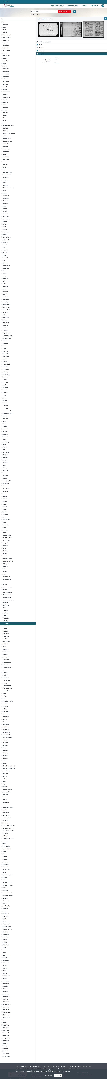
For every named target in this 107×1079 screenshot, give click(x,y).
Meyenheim (6, 556)
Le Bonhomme (6, 488)
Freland (4, 273)
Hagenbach (5, 330)
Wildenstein (6, 1014)
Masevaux (5, 545)
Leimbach (5, 491)
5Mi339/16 (6, 613)
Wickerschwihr (6, 1004)
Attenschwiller (6, 55)
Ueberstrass (6, 937)
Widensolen (6, 1007)
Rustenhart (5, 810)
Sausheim (5, 833)
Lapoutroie (5, 475)
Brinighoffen (6, 159)
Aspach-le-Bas (6, 48)
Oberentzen (6, 677)
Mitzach (5, 569)
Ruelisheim (5, 804)
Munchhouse (6, 605)
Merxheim (5, 550)
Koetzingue (5, 462)
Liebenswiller (6, 499)
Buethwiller (5, 167)
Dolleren (5, 208)
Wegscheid (5, 991)
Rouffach (5, 799)
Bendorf (5, 86)
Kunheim (5, 468)
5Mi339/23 (6, 628)
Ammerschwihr (7, 35)
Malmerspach (6, 540)
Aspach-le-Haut (7, 50)
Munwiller (5, 644)
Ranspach (5, 740)
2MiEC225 (6, 631)
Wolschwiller (6, 1040)
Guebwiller (5, 312)
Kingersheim (6, 452)
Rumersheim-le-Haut (8, 807)
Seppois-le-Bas (6, 846)
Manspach (5, 543)
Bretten (4, 154)
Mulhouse (5, 602)
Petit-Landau (6, 714)
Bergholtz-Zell (6, 97)
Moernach (5, 571)
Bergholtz (5, 99)
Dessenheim (6, 198)
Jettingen (5, 431)
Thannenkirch (6, 924)
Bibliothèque (94, 5)
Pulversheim (6, 724)
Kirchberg (5, 455)
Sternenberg (6, 900)
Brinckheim (5, 156)
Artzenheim (6, 45)
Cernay (4, 182)
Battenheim (6, 79)
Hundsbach (5, 405)
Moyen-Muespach (7, 592)
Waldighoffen (6, 976)
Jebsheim (5, 429)
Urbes (4, 947)
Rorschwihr (5, 794)
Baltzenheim (6, 71)
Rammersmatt (6, 732)
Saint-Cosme (6, 815)
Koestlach (5, 460)
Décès (2, 22)
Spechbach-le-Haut (7, 885)
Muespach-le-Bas (7, 597)
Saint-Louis (5, 820)
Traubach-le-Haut (7, 929)
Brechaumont (6, 149)
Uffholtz (5, 942)
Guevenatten (6, 317)
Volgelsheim (6, 968)
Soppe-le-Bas (6, 867)
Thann (4, 921)
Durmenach (6, 216)
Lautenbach (6, 483)
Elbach (4, 226)
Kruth (4, 465)
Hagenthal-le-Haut (7, 335)
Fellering (5, 252)
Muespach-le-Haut (7, 595)
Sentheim (5, 843)
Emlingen (5, 229)
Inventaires (84, 5)
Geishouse (5, 286)
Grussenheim (6, 307)
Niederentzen (6, 659)
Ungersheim (6, 944)
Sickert (4, 854)
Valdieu (4, 952)
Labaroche (5, 470)
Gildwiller (5, 294)
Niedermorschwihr (7, 667)
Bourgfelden (6, 143)
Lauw (4, 486)
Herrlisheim (6, 369)
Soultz (4, 872)
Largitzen (5, 478)
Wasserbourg (6, 983)
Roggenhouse (6, 784)
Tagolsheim (5, 916)
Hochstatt (5, 387)
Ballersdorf (5, 66)
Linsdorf (5, 509)
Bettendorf (5, 107)
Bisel (4, 123)
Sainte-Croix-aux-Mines (9, 825)
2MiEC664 (6, 639)
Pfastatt (5, 719)
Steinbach (5, 890)
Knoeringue (5, 457)
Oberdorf (5, 675)
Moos (4, 582)
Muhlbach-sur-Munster (8, 600)
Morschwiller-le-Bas (8, 587)
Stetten (4, 903)
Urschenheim (6, 950)
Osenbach (5, 706)
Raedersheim (6, 729)
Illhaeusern (5, 418)
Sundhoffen (6, 913)
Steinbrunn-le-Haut (8, 895)
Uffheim (5, 939)
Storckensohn (6, 906)
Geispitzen (5, 289)
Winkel (4, 1022)
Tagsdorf (5, 919)
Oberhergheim (6, 680)
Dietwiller (5, 206)
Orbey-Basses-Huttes (8, 701)
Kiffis (4, 449)
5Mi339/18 (6, 618)
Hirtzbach (5, 382)
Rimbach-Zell (6, 771)
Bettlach (5, 110)
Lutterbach (5, 530)
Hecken (4, 346)
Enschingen (5, 232)
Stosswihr (5, 908)
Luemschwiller (6, 519)
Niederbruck (6, 657)
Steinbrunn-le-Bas (7, 893)
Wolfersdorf (6, 1035)
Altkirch (5, 32)
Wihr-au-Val (6, 1009)
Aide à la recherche (36, 14)
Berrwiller (5, 105)
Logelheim (5, 514)
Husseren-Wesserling (8, 413)
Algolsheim (5, 24)
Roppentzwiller (6, 792)
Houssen (5, 400)
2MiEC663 (6, 636)
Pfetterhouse (6, 722)
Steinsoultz (5, 898)
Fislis (4, 260)
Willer (4, 1020)
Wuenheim (5, 1043)
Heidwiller (5, 351)
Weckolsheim (6, 989)
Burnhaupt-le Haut (7, 175)
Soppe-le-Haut (6, 869)
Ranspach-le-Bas (7, 735)
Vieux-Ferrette (6, 955)
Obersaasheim (6, 690)
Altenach (5, 27)
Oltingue (5, 696)
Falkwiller (5, 245)
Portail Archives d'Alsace (57, 5)
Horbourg (5, 398)
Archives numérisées (72, 5)
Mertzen (5, 548)
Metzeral (5, 553)
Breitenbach (6, 151)
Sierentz (5, 856)
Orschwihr (5, 703)
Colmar (4, 190)
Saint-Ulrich (6, 823)
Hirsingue (5, 379)
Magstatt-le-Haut (7, 538)
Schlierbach (5, 836)
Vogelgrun (5, 965)
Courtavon (5, 193)
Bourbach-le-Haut (7, 141)
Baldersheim (6, 61)
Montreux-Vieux (7, 579)
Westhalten (5, 999)
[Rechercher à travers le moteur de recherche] (45, 11)
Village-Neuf (6, 960)
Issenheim (5, 426)
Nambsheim (6, 649)
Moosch (5, 584)
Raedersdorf (6, 727)
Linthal (4, 512)
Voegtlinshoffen (7, 963)
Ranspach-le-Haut (7, 737)
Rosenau (5, 797)
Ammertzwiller (6, 37)
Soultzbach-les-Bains (8, 874)
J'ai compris (58, 1075)
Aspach (4, 53)
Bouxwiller (5, 146)
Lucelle (4, 517)
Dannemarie (6, 195)
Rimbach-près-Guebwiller (9, 766)
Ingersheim (5, 423)
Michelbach (5, 563)
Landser (5, 473)
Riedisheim (5, 758)
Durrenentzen (6, 219)
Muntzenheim (6, 641)
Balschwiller (6, 68)
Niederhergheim (7, 662)
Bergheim (5, 94)
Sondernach (6, 862)
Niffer (4, 670)
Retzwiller (5, 750)
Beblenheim (6, 81)
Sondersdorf (6, 864)
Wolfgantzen (6, 1038)
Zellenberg (5, 1048)
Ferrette (5, 255)
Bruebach (5, 162)
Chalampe (5, 185)
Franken (5, 271)
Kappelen (5, 436)
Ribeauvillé (5, 753)
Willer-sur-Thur (6, 1017)
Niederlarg (5, 665)
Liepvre (4, 504)
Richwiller (5, 755)
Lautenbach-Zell (7, 480)
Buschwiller (5, 177)
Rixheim (5, 776)
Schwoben (5, 841)
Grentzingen (6, 302)
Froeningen (5, 278)
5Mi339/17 (6, 615)
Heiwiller (5, 361)
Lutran (4, 522)
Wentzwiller (6, 994)
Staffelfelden (6, 887)
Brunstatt (5, 164)
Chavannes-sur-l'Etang (8, 188)
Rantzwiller (5, 742)
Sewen (4, 851)
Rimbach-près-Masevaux (9, 768)
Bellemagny (6, 84)
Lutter (4, 527)
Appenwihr (5, 42)
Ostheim (5, 709)
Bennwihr (5, 89)
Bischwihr (5, 120)
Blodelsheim (6, 128)
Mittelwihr (5, 566)
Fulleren (5, 281)
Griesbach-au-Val (7, 304)
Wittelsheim (6, 1027)
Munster (5, 607)
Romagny (5, 786)
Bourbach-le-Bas (7, 138)
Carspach (5, 180)
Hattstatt (5, 340)
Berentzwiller (6, 92)
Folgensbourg (6, 265)
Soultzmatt (5, 880)
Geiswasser (5, 291)
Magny (4, 532)
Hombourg (5, 395)
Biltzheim (5, 118)
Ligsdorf (5, 506)
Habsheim (5, 328)
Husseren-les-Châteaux (8, 410)
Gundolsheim (6, 322)
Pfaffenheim (6, 716)
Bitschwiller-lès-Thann (8, 125)
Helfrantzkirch (6, 364)
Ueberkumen (6, 934)
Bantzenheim (6, 74)
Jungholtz (5, 434)
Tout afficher (42, 19)
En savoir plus (48, 1075)
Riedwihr (5, 760)
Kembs (4, 444)
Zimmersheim (6, 1056)
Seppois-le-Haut (7, 849)
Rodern (4, 781)
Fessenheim (6, 258)
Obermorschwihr (7, 685)
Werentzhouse (6, 996)
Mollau (4, 574)
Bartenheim (6, 76)
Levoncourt (5, 493)
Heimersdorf (6, 353)
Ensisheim (5, 234)
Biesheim (5, 115)
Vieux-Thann (6, 957)
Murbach (5, 646)
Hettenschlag (6, 374)
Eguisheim (5, 224)
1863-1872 (7, 623)
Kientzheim (5, 447)
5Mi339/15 (6, 610)
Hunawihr (5, 403)
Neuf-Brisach (6, 652)
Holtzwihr (5, 392)
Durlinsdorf (5, 213)
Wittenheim (6, 1030)
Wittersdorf (6, 1033)
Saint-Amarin (6, 812)
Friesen (4, 276)
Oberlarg (5, 683)
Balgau (4, 63)
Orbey (4, 698)
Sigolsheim (5, 859)
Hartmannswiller (7, 338)
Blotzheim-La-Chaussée (9, 133)
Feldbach (5, 247)
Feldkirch (5, 250)
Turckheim (5, 932)
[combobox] (64, 11)
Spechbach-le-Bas (7, 882)
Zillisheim (5, 1051)
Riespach (5, 763)
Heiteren (5, 359)
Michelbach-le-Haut (8, 561)
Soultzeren (5, 877)
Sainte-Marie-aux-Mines (9, 830)
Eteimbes (5, 242)
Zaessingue (5, 1046)
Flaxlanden (5, 263)
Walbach (5, 973)
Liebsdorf (5, 501)
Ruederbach (6, 802)
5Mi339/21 (6, 620)
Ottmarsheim (6, 711)
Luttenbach (5, 525)
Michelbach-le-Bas (7, 558)
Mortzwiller (5, 589)
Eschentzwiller (6, 239)
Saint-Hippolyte (7, 817)
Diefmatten (5, 203)
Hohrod (5, 390)
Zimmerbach (6, 1053)
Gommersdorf (6, 299)
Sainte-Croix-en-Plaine (8, 828)
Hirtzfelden (5, 385)
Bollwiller (5, 136)
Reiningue (5, 747)
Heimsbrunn (6, 356)
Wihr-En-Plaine (6, 1012)
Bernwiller (5, 102)
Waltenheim (6, 981)
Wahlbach (5, 970)
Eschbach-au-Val (7, 237)
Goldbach (5, 296)
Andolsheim (6, 40)
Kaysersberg (6, 442)
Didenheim (5, 201)
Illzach (4, 421)
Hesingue (5, 372)
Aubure (4, 58)
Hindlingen (5, 377)
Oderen (4, 693)
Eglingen (5, 221)
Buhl (4, 169)
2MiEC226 (6, 633)
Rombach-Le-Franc (7, 789)
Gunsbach (5, 325)
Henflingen (5, 366)
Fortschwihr (6, 268)
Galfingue (5, 283)
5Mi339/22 (6, 626)
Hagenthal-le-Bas (7, 333)
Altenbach (5, 29)
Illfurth (4, 416)
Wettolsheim (6, 1001)
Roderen (5, 779)
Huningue (5, 408)
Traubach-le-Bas (7, 926)
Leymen (5, 496)
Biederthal (5, 112)
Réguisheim (6, 745)
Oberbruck (5, 672)
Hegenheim (5, 348)
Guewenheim (6, 320)
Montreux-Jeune (7, 576)
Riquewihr (5, 773)
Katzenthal (5, 439)
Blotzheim (5, 131)
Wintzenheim (6, 1025)
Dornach (5, 211)
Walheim (5, 978)
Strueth (4, 911)
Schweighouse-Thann (8, 838)
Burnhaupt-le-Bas (7, 172)
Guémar (5, 315)
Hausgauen (5, 343)
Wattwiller (5, 986)
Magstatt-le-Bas (7, 535)
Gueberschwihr (6, 309)
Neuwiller (5, 654)
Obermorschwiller (7, 688)
